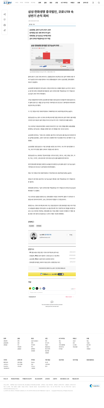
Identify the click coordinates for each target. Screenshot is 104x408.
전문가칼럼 (19, 362)
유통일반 (88, 349)
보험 (18, 343)
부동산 (72, 2)
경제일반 (5, 345)
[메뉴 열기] (93, 2)
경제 (39, 2)
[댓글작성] (5, 20)
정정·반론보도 (90, 360)
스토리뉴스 (6, 364)
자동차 (46, 345)
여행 (87, 347)
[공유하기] (5, 14)
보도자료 (61, 360)
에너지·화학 (47, 349)
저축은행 (19, 347)
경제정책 (5, 341)
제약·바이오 (61, 347)
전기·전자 (47, 343)
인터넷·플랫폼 (62, 345)
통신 (60, 341)
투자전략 (33, 345)
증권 (51, 2)
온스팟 (46, 362)
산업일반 (47, 352)
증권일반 (33, 351)
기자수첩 (19, 366)
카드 (18, 345)
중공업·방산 (47, 347)
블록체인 (33, 349)
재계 (46, 341)
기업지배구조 (6, 368)
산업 (56, 2)
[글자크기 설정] (5, 30)
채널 (87, 341)
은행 (18, 341)
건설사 (74, 341)
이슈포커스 (6, 366)
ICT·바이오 (64, 2)
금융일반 (19, 349)
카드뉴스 (33, 366)
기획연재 (33, 368)
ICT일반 (60, 349)
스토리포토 (47, 364)
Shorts (33, 362)
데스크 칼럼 (19, 364)
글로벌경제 (6, 343)
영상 (32, 364)
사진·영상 (33, 2)
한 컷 (46, 366)
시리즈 (16, 2)
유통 (79, 2)
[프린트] (5, 25)
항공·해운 (47, 351)
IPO (32, 347)
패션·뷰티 (89, 345)
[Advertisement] (52, 324)
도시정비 (74, 345)
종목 (32, 343)
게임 (60, 343)
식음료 (88, 343)
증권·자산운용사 (34, 341)
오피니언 (85, 2)
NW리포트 (6, 362)
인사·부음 (75, 360)
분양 (74, 343)
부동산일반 (75, 347)
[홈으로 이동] (8, 2)
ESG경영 (27, 2)
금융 (45, 2)
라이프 (21, 2)
